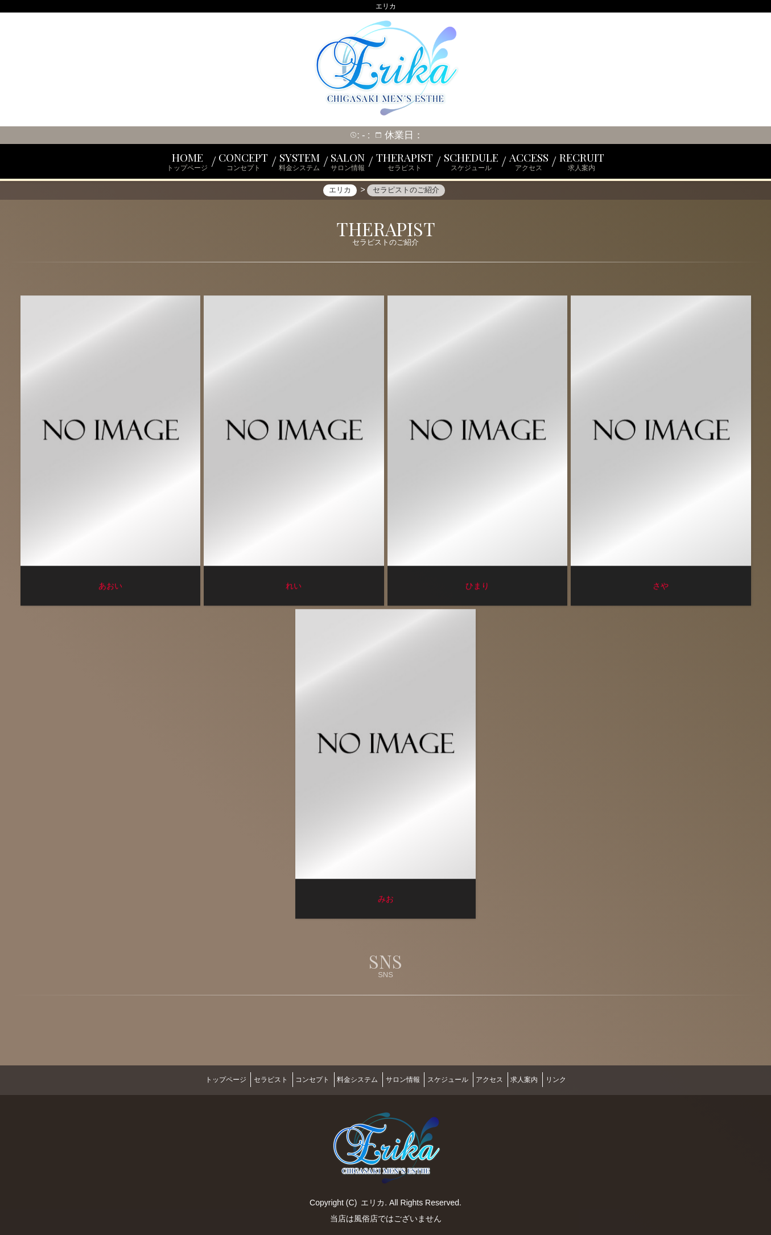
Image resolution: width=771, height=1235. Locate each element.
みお (386, 907)
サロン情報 (403, 1078)
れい (294, 593)
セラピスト (246, 1078)
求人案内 (548, 1078)
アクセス (505, 1078)
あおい (110, 593)
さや (661, 593)
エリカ (373, 1196)
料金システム (349, 1078)
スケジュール (455, 1078)
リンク (588, 1078)
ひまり (477, 593)
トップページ (193, 1078)
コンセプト (296, 1078)
